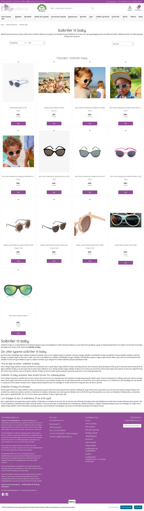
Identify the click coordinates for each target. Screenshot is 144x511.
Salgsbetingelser (91, 436)
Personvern (89, 439)
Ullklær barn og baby (41, 17)
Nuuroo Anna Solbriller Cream (54, 108)
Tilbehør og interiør (102, 17)
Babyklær (18, 17)
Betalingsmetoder (91, 433)
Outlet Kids (115, 17)
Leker (91, 17)
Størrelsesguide (111, 1)
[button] (41, 8)
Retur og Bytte (90, 427)
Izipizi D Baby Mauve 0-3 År (18, 108)
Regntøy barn (72, 17)
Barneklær (28, 17)
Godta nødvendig (126, 507)
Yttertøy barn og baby (58, 17)
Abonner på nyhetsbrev (132, 426)
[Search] (72, 8)
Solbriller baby (23, 24)
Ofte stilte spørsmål (92, 430)
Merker (125, 17)
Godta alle (138, 507)
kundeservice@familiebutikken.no (60, 437)
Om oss (87, 420)
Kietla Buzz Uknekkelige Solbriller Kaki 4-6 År (90, 176)
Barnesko (83, 17)
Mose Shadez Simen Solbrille (18, 316)
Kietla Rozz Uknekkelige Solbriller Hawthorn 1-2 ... (18, 176)
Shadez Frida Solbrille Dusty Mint (126, 245)
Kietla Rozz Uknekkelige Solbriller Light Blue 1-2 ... (125, 108)
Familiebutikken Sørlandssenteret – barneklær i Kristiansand (95, 459)
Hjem (2, 24)
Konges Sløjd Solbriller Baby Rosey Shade (90, 245)
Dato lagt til (116, 44)
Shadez (80, 34)
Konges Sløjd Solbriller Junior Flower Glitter (18, 245)
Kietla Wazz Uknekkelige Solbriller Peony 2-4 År (125, 176)
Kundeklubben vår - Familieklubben (130, 1)
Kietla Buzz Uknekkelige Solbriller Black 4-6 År (54, 176)
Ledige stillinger (90, 445)
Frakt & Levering (90, 424)
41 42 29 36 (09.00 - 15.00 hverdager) (64, 433)
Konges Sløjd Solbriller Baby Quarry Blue (54, 245)
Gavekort (88, 454)
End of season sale (6, 18)
